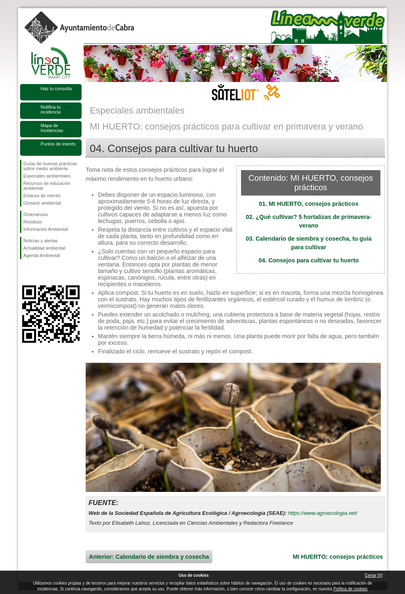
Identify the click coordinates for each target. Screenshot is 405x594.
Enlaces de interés (42, 195)
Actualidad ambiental (44, 248)
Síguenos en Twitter (38, 272)
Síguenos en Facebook (25, 272)
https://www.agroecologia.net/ (322, 513)
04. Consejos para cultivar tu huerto (309, 260)
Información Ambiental (45, 229)
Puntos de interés (58, 143)
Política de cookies (350, 589)
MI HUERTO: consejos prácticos (338, 556)
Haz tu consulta (56, 88)
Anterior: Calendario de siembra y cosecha (149, 556)
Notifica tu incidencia (51, 109)
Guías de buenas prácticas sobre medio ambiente (50, 166)
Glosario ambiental (42, 202)
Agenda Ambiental (41, 255)
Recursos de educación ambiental (47, 186)
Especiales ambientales (47, 175)
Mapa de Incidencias (52, 128)
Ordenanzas (35, 214)
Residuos (32, 221)
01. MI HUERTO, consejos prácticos (309, 203)
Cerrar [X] (373, 575)
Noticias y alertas (40, 240)
